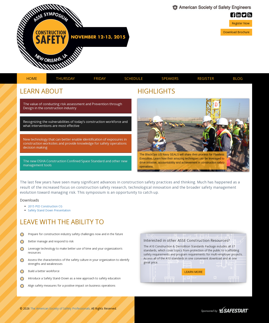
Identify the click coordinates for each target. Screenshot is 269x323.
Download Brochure (236, 32)
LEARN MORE (193, 272)
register (205, 78)
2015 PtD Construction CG (45, 206)
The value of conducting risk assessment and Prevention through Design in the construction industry (72, 106)
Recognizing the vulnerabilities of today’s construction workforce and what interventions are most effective (75, 123)
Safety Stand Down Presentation (49, 210)
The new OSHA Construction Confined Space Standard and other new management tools (75, 163)
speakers (170, 78)
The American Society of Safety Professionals (60, 308)
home (31, 78)
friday (100, 78)
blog (238, 78)
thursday (65, 78)
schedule (133, 78)
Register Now (240, 23)
